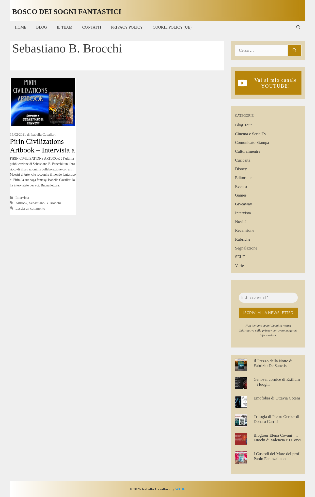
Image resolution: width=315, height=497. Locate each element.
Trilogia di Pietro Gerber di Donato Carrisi (276, 419)
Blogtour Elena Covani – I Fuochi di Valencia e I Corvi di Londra (277, 440)
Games (241, 195)
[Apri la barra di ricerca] (298, 27)
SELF (240, 256)
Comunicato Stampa (252, 142)
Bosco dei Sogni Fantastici (66, 12)
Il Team (65, 27)
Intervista (22, 197)
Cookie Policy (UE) (172, 27)
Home (20, 27)
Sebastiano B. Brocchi (45, 203)
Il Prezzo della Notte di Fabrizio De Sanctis (273, 363)
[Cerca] (294, 50)
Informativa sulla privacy (255, 330)
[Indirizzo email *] (268, 298)
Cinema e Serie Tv (250, 134)
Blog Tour (243, 125)
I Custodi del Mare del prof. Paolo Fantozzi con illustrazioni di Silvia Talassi (277, 458)
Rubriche (242, 239)
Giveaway (243, 204)
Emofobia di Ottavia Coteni (277, 398)
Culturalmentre (247, 151)
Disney (241, 168)
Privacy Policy (127, 27)
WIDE (180, 489)
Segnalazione (246, 248)
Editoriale (243, 177)
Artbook (21, 203)
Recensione (244, 230)
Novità (240, 221)
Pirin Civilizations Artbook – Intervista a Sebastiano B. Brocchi (43, 149)
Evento (241, 186)
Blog (41, 27)
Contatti (91, 27)
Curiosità (242, 160)
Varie (239, 265)
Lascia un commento (30, 208)
